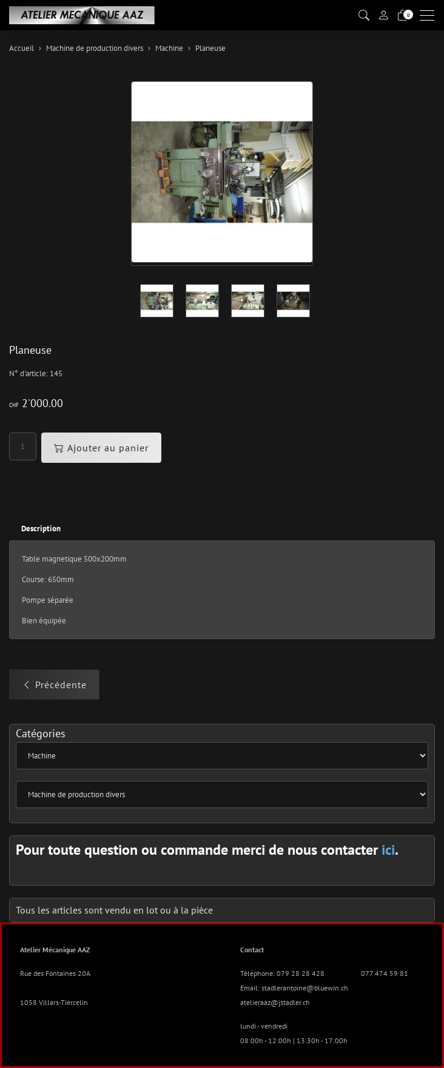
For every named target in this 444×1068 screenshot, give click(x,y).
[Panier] (402, 15)
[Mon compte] (383, 15)
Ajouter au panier (101, 447)
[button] (363, 15)
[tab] (35, 528)
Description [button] (41, 528)
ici (388, 849)
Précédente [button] (54, 684)
